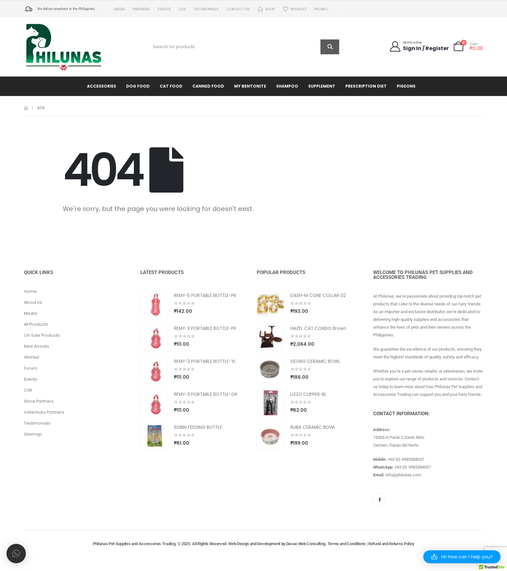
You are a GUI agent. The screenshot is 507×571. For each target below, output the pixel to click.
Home (30, 291)
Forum (30, 368)
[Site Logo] (64, 46)
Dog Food (138, 86)
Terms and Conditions (347, 543)
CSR (182, 9)
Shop (266, 9)
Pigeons (406, 86)
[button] (462, 556)
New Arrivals (36, 346)
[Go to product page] (153, 303)
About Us (33, 302)
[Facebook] (379, 499)
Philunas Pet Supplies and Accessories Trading (134, 543)
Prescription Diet (366, 86)
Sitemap (33, 434)
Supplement (321, 86)
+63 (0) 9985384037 (406, 459)
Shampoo (287, 86)
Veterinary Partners (44, 412)
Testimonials (206, 9)
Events (164, 9)
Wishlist (295, 9)
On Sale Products (42, 335)
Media (119, 9)
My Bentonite (250, 86)
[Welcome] (419, 46)
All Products (36, 324)
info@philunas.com (403, 474)
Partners (141, 9)
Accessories (101, 86)
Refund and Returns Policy (391, 543)
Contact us (238, 9)
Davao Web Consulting (306, 543)
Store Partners (39, 401)
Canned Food (208, 86)
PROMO (321, 9)
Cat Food (171, 86)
